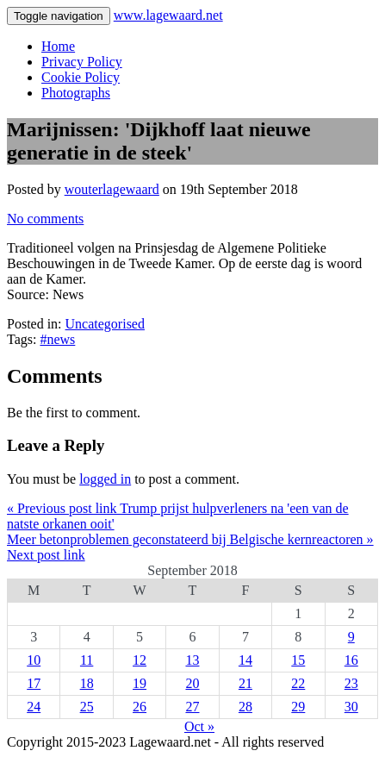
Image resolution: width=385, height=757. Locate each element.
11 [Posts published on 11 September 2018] (86, 660)
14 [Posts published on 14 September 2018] (245, 660)
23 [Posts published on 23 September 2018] (351, 683)
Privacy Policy (81, 61)
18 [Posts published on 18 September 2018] (87, 683)
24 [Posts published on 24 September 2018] (33, 706)
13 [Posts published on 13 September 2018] (192, 660)
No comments (45, 218)
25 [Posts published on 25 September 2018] (87, 706)
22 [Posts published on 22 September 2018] (298, 683)
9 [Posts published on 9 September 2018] (351, 636)
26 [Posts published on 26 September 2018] (139, 706)
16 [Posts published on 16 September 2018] (351, 660)
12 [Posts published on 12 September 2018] (139, 660)
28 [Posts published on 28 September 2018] (245, 706)
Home (58, 46)
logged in (105, 479)
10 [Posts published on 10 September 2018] (33, 660)
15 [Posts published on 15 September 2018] (298, 660)
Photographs (75, 92)
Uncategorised (105, 323)
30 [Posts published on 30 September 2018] (351, 706)
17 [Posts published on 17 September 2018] (33, 683)
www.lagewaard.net (168, 15)
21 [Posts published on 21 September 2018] (245, 683)
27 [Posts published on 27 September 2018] (192, 706)
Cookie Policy (80, 77)
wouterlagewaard (112, 189)
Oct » (199, 726)
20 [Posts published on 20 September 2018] (192, 683)
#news (57, 339)
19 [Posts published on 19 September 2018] (139, 683)
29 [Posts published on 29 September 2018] (298, 706)
